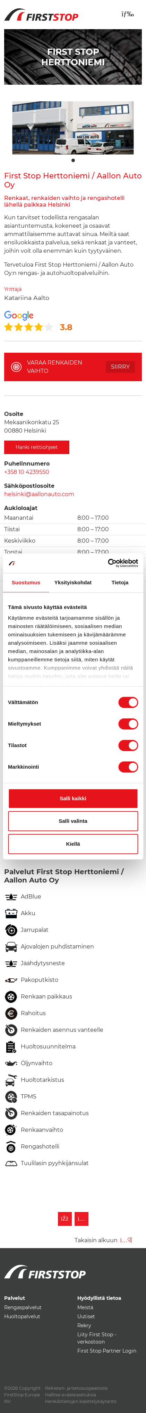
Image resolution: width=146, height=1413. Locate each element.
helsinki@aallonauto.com (39, 494)
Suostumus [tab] (26, 582)
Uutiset (86, 1316)
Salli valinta (73, 821)
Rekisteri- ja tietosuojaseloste (76, 1388)
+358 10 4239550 (26, 472)
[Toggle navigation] (127, 14)
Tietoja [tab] (120, 582)
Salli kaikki (73, 798)
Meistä (85, 1307)
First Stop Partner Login (106, 1351)
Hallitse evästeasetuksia (70, 1394)
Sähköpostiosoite (29, 486)
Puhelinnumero (27, 463)
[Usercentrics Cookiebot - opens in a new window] (107, 563)
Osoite (13, 414)
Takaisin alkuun (103, 1240)
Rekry (84, 1325)
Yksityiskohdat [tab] (73, 582)
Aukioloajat (20, 508)
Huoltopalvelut (22, 1316)
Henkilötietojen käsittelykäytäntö (81, 1401)
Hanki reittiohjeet (37, 447)
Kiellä (73, 844)
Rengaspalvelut (23, 1307)
